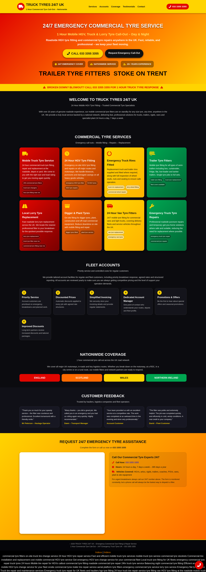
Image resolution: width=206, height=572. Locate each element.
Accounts (104, 6)
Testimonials (129, 6)
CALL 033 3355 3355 (83, 53)
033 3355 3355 (178, 6)
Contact (141, 6)
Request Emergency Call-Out (124, 53)
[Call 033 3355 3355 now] (199, 565)
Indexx (98, 552)
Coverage (115, 6)
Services (93, 6)
